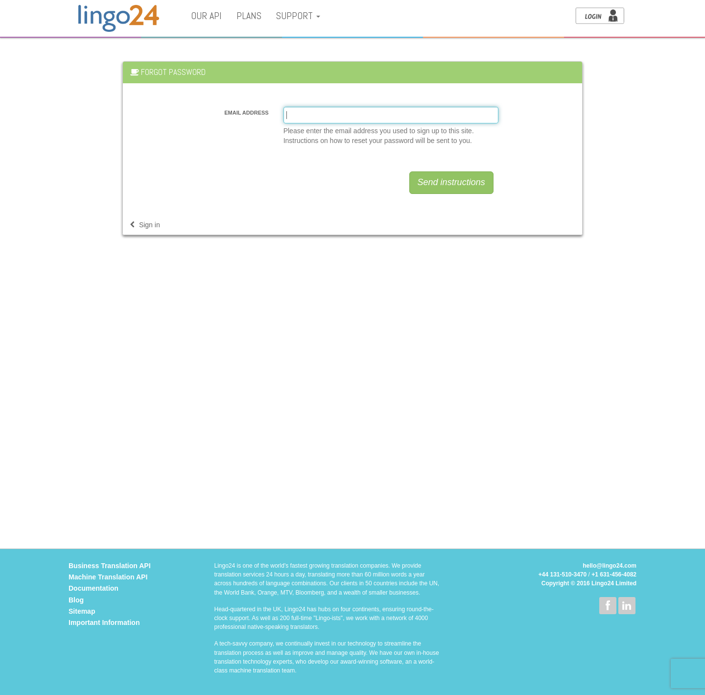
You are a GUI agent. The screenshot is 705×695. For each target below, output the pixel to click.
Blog (76, 600)
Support (298, 16)
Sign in (145, 225)
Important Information (104, 622)
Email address (246, 113)
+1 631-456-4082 (613, 574)
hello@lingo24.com (609, 565)
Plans (248, 16)
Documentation (93, 588)
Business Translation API (110, 566)
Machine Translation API (108, 577)
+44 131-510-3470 (563, 574)
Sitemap (82, 611)
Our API (206, 16)
